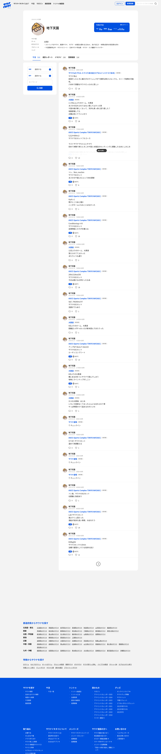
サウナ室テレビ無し (89, 664)
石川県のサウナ (65, 634)
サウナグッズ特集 (123, 694)
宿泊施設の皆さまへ (100, 736)
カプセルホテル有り (125, 664)
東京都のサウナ (100, 631)
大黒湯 (46, 42)
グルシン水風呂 (59, 664)
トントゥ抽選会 (58, 3)
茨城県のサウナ (42, 631)
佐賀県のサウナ (54, 651)
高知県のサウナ (42, 647)
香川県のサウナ (112, 644)
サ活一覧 (51, 691)
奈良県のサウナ (89, 641)
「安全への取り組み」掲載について (104, 748)
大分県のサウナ (89, 651)
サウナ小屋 (50, 668)
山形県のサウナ (100, 628)
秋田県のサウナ (89, 628)
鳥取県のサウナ (42, 644)
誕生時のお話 (52, 736)
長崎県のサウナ (65, 651)
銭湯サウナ (69, 664)
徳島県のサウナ (100, 644)
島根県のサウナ (54, 644)
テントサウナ (40, 668)
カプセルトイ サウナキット (34, 750)
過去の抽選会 (75, 700)
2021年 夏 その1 (122, 706)
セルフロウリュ (35, 664)
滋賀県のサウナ (42, 641)
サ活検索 (28, 700)
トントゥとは (75, 694)
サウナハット (121, 697)
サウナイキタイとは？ (21, 3)
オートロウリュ (47, 664)
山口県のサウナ (89, 644)
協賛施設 (74, 739)
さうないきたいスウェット (126, 703)
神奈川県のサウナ (113, 631)
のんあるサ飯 (29, 736)
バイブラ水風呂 (103, 664)
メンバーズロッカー (77, 736)
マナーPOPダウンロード (102, 742)
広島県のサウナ (77, 644)
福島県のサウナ (112, 628)
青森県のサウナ (54, 628)
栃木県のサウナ (54, 631)
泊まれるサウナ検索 (31, 694)
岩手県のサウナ (65, 628)
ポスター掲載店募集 (100, 739)
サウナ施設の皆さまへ (101, 733)
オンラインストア (123, 691)
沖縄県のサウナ (125, 651)
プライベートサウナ (70, 668)
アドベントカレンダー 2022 (103, 703)
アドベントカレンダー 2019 (103, 712)
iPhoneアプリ (52, 739)
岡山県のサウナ (65, 644)
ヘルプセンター (122, 733)
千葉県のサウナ (89, 631)
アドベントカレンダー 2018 (103, 715)
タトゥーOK (113, 664)
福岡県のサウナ (42, 651)
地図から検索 (29, 697)
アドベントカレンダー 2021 (103, 706)
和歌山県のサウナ (101, 641)
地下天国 (52, 27)
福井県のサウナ (77, 634)
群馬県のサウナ (65, 631)
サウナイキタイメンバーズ (80, 733)
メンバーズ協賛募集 (100, 744)
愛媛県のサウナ (124, 644)
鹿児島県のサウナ (113, 651)
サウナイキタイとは (54, 733)
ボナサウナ (78, 664)
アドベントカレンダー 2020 (103, 709)
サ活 (32, 3)
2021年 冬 (120, 712)
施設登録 (48, 3)
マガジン (40, 3)
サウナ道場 (73, 422)
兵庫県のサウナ (77, 641)
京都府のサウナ (54, 641)
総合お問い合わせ (123, 736)
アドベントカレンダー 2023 (103, 700)
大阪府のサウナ (65, 641)
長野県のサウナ (100, 634)
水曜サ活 (28, 733)
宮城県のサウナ (77, 628)
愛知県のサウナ (65, 637)
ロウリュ (26, 664)
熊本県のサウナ (77, 651)
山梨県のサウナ (89, 634)
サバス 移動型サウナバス (33, 744)
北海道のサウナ (42, 628)
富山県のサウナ (54, 634)
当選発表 (74, 697)
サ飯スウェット (122, 700)
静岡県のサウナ (54, 637)
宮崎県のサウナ (100, 651)
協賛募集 (74, 703)
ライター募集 (98, 718)
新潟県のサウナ (42, 634)
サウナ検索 (29, 691)
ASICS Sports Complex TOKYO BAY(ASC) (85, 132)
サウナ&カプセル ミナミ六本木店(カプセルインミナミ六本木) (92, 73)
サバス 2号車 (29, 747)
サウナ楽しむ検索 (31, 742)
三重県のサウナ (77, 637)
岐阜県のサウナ (42, 637)
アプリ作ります (30, 739)
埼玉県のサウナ (77, 631)
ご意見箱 (120, 739)
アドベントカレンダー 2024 (103, 697)
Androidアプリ (53, 742)
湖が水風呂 (59, 668)
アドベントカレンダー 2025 (103, 694)
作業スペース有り (29, 668)
